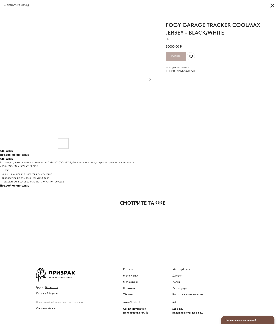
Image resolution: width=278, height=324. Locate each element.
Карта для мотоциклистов (188, 294)
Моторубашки (181, 269)
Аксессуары (180, 288)
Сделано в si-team (46, 308)
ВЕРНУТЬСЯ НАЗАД (18, 5)
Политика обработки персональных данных (59, 302)
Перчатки (129, 288)
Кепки (176, 281)
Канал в (47, 293)
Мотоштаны (130, 281)
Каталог (128, 269)
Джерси (177, 275)
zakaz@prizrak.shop (135, 302)
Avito (175, 302)
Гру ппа (47, 287)
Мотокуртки (130, 275)
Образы (128, 294)
